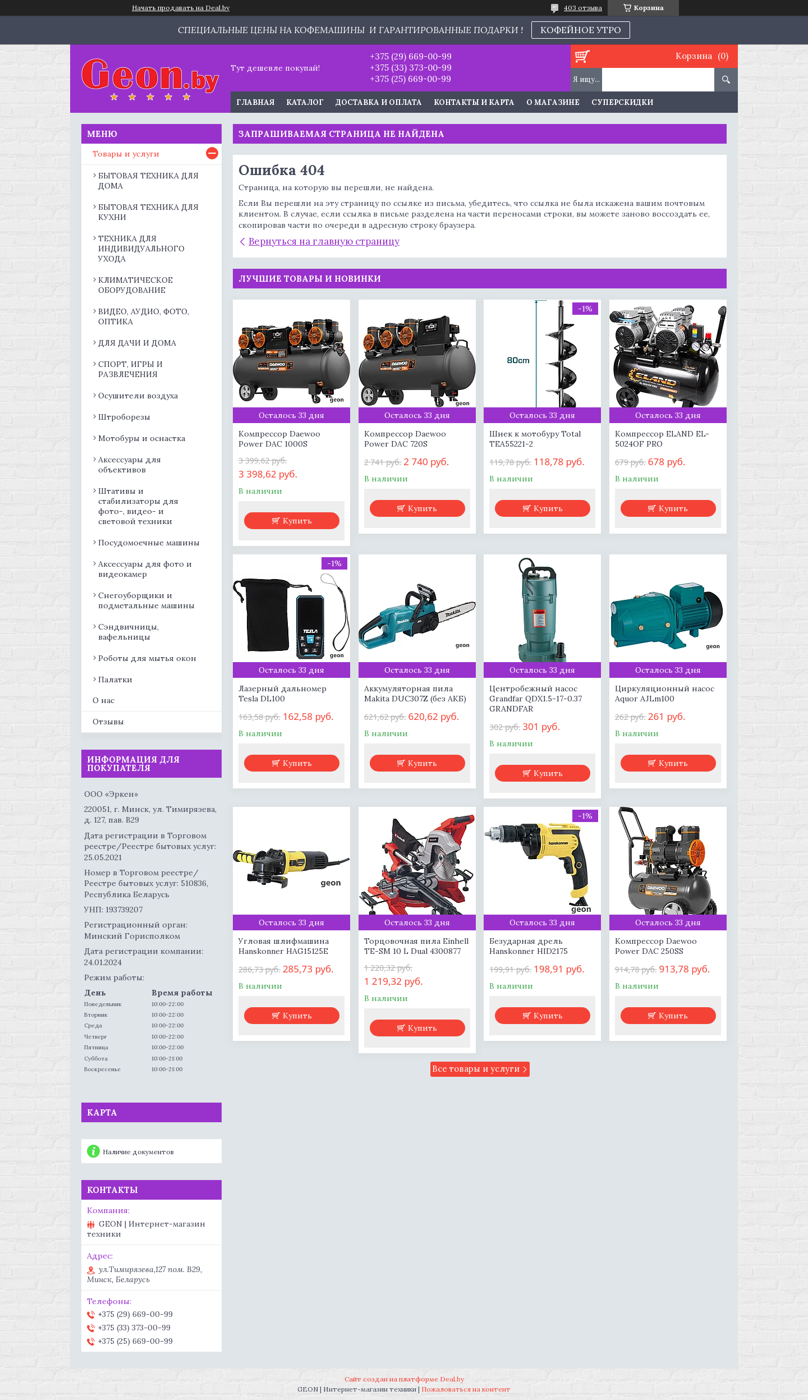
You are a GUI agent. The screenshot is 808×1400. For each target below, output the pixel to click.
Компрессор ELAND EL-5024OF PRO (662, 439)
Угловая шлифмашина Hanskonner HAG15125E (283, 946)
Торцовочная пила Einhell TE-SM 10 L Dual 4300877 (416, 946)
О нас (103, 700)
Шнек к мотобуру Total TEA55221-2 (535, 439)
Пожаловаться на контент (466, 1389)
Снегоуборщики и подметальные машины (146, 600)
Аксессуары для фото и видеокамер (145, 569)
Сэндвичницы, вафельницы (128, 632)
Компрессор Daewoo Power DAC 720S (405, 439)
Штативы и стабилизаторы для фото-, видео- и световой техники (138, 506)
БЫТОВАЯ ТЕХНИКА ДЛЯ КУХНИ (148, 212)
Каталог (305, 102)
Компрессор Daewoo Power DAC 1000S (279, 439)
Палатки (115, 679)
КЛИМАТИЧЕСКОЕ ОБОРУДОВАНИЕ (135, 285)
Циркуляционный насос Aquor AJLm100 (664, 693)
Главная (255, 102)
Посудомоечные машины (149, 543)
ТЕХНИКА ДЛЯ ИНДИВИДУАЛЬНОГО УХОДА (141, 248)
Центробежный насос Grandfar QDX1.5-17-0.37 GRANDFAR (535, 698)
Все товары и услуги (476, 1068)
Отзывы (108, 722)
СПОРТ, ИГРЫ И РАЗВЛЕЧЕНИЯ (130, 369)
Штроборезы (124, 417)
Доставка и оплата (379, 102)
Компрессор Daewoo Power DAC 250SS (656, 946)
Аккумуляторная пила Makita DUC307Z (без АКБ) (415, 693)
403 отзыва (583, 7)
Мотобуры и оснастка (141, 438)
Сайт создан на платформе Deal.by (404, 1379)
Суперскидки (622, 102)
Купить (297, 521)
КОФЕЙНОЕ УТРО (580, 29)
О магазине (553, 102)
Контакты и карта (474, 102)
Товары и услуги (126, 154)
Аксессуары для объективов (129, 465)
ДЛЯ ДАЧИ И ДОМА (137, 343)
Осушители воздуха (138, 396)
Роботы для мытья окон (147, 658)
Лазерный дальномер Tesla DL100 (282, 693)
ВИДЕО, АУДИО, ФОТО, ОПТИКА (143, 316)
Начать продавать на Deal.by (180, 8)
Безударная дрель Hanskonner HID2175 (528, 946)
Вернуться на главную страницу (324, 241)
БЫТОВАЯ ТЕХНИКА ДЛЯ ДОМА (148, 181)
